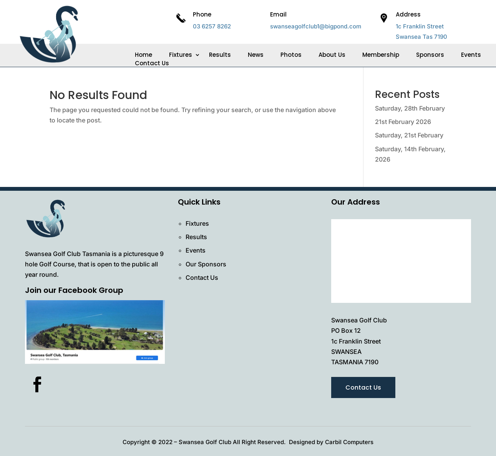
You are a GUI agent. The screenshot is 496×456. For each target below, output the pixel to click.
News (256, 55)
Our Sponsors (206, 264)
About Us (332, 55)
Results (220, 55)
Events (471, 55)
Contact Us (152, 63)
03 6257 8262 (212, 26)
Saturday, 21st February (409, 135)
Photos (291, 55)
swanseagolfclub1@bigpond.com (315, 26)
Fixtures (180, 55)
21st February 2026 (403, 122)
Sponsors (430, 55)
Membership (380, 55)
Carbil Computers (349, 442)
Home (143, 55)
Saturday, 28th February (410, 108)
